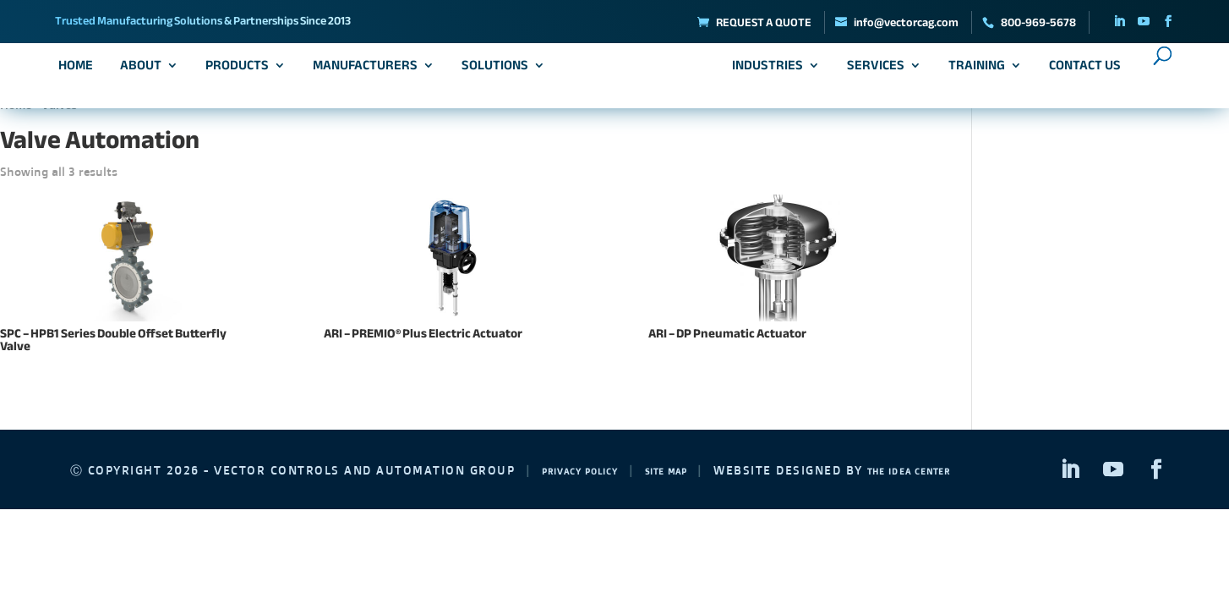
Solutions (500, 72)
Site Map (704, 470)
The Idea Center (974, 470)
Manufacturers (370, 72)
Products (242, 72)
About (146, 72)
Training (971, 72)
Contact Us (1080, 72)
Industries (762, 72)
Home (80, 72)
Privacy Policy (594, 470)
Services (870, 72)
